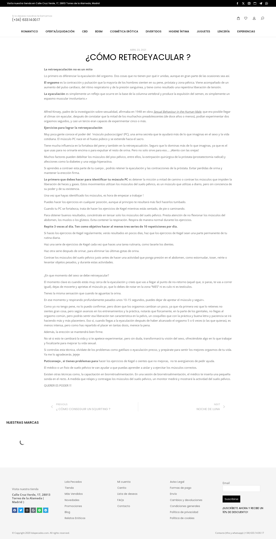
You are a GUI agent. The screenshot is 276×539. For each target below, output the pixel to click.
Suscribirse (231, 499)
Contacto (123, 506)
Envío (173, 494)
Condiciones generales (185, 506)
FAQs (120, 500)
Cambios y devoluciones (186, 500)
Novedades (72, 500)
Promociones (73, 506)
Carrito (121, 488)
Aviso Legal (177, 482)
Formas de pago (180, 488)
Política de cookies (182, 518)
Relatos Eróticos (75, 518)
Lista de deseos (127, 494)
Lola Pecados (73, 482)
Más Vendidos (74, 494)
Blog (67, 512)
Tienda (69, 488)
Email (226, 483)
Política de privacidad (184, 512)
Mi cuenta (123, 482)
